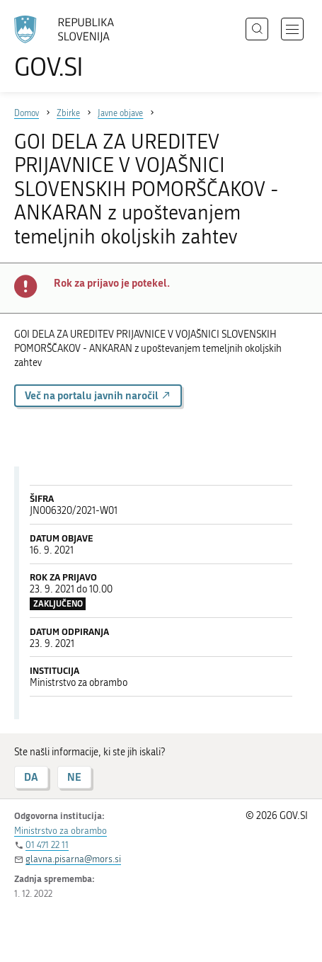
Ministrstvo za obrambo (60, 830)
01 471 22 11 (47, 845)
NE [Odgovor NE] (74, 776)
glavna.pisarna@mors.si (73, 859)
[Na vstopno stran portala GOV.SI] (70, 48)
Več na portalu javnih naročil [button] (98, 395)
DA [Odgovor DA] (31, 776)
